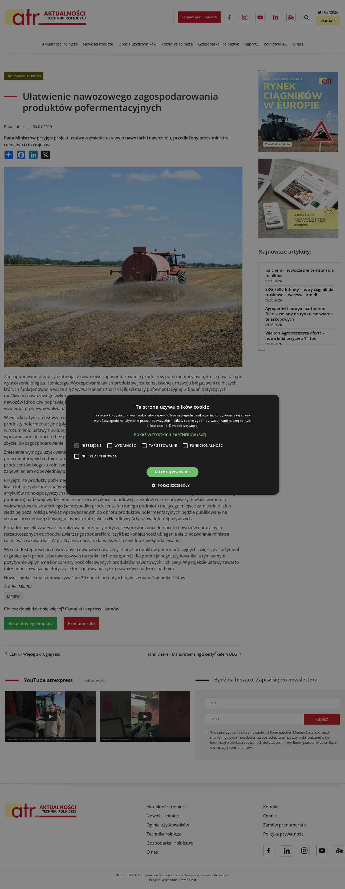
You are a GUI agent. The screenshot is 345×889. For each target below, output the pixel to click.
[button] (172, 434)
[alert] (172, 444)
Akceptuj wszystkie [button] (172, 472)
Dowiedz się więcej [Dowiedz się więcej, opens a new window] (183, 425)
